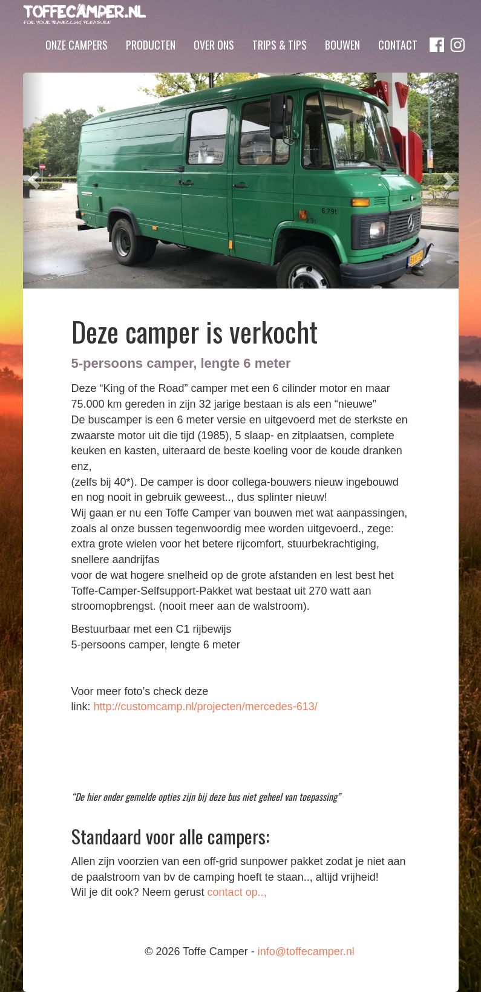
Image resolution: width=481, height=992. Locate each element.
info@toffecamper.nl (306, 951)
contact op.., (237, 892)
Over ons (214, 62)
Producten (150, 62)
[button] (34, 181)
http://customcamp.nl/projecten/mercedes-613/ (206, 706)
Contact (397, 62)
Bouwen (342, 62)
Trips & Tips (279, 62)
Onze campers (76, 62)
